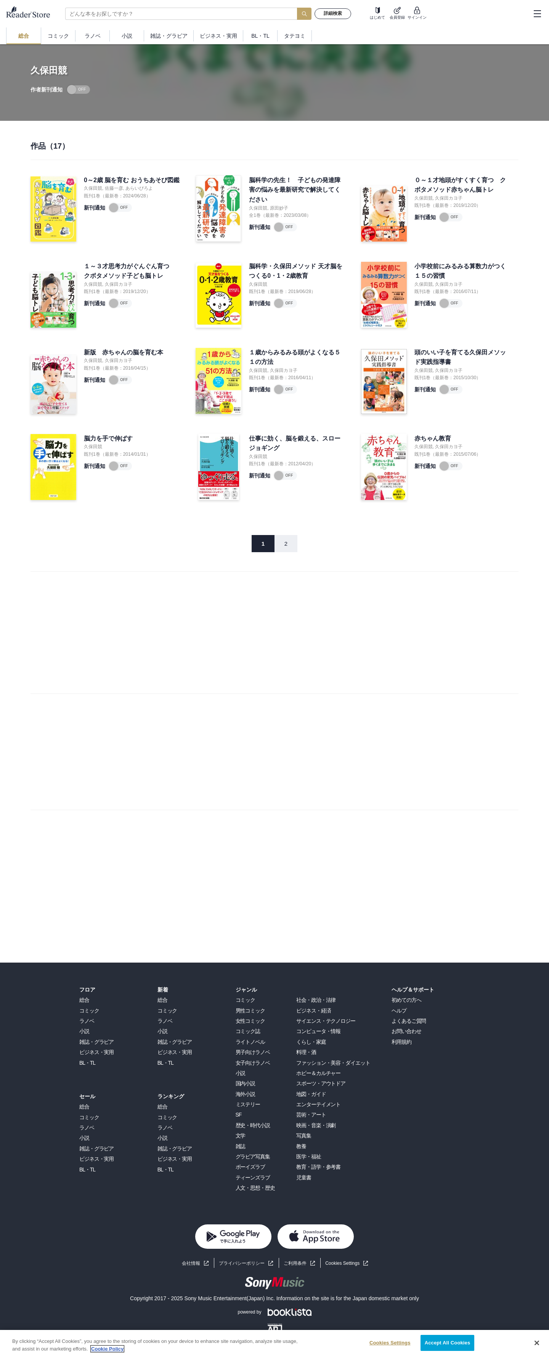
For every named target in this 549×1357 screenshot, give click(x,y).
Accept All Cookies (447, 1343)
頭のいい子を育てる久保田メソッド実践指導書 (460, 357)
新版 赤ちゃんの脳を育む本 (123, 352)
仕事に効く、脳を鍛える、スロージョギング (294, 443)
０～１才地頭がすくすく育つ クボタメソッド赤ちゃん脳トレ (460, 185)
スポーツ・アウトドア (320, 1083)
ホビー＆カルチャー (318, 1073)
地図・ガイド (311, 1094)
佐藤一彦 (114, 188)
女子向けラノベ (253, 1063)
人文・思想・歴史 (255, 1188)
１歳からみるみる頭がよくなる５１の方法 (294, 357)
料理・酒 (306, 1052)
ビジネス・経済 (313, 1011)
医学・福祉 (308, 1157)
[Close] (536, 1343)
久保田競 (93, 188)
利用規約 (401, 1042)
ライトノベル (250, 1042)
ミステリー (248, 1104)
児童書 (303, 1177)
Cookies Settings (342, 1263)
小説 (84, 1031)
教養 (301, 1146)
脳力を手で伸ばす (108, 438)
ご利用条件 (295, 1263)
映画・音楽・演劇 (316, 1125)
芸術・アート (311, 1115)
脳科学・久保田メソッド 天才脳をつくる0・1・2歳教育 (295, 271)
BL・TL (87, 1063)
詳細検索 (333, 13)
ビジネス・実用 (96, 1052)
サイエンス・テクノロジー (325, 1021)
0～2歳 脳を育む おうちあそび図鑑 (132, 180)
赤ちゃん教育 (432, 438)
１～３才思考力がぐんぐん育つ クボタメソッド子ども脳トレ (129, 271)
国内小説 (245, 1083)
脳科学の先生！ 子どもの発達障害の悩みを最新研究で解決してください (294, 190)
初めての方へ (406, 1000)
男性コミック (250, 1011)
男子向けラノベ (253, 1052)
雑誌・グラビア (96, 1042)
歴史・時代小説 (253, 1125)
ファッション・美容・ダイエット (333, 1063)
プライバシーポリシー (242, 1263)
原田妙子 (279, 208)
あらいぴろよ (139, 188)
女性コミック (250, 1021)
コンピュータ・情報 (318, 1031)
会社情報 (191, 1263)
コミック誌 (248, 1031)
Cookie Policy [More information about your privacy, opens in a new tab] (107, 1349)
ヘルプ (399, 1011)
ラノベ (86, 1021)
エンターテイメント (318, 1104)
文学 (241, 1136)
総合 (84, 1000)
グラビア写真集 (253, 1157)
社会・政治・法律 (316, 1000)
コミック (89, 1011)
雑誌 (241, 1146)
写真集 (303, 1136)
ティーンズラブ (253, 1177)
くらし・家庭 (311, 1042)
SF (239, 1115)
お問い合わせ (406, 1031)
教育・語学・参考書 (318, 1167)
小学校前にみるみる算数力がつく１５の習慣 (460, 271)
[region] (274, 1343)
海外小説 (245, 1094)
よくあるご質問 (409, 1021)
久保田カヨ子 (448, 198)
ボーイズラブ (250, 1167)
